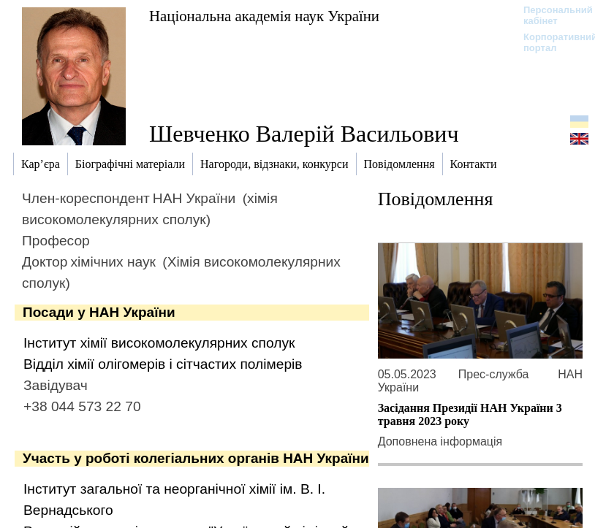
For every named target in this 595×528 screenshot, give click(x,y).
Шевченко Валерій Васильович (304, 133)
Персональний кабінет (550, 15)
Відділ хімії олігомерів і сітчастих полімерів (163, 364)
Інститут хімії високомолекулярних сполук (159, 343)
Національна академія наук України (264, 15)
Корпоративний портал (550, 42)
